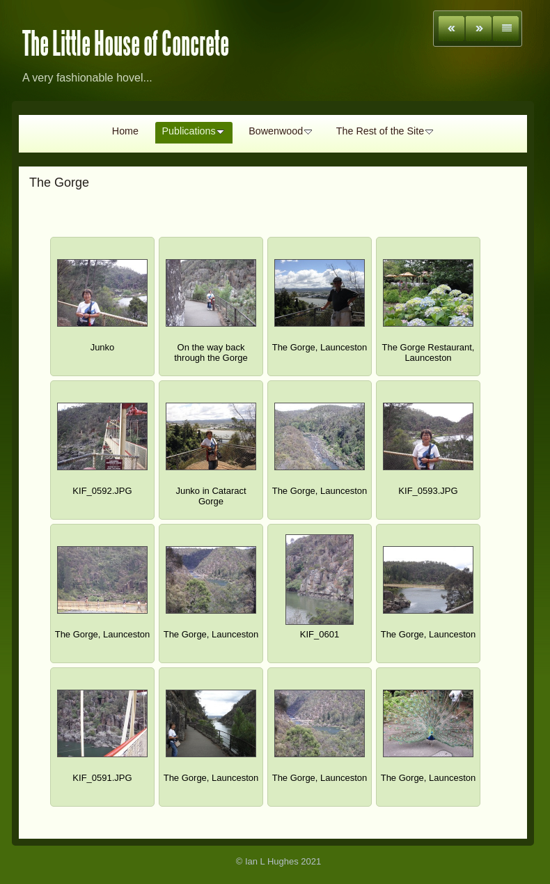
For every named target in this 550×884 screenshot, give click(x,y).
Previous (451, 28)
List (506, 28)
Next (479, 28)
